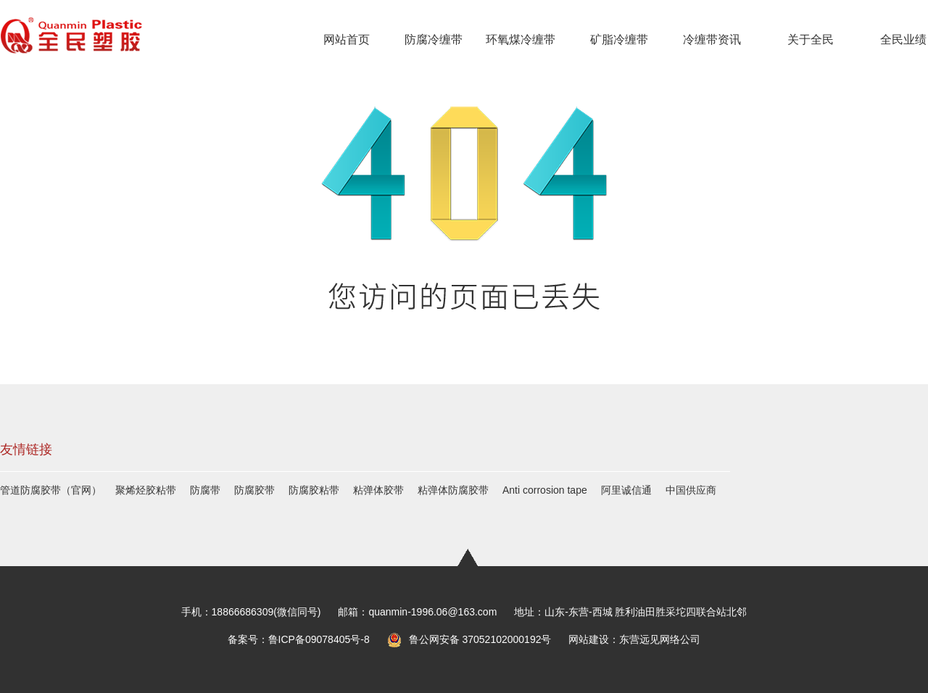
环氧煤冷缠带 (520, 39)
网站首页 (346, 39)
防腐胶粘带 (314, 490)
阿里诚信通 (626, 490)
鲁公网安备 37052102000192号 (469, 640)
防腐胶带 (254, 490)
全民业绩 (903, 39)
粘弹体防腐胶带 (453, 490)
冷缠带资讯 (712, 39)
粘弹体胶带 (378, 490)
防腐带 (205, 490)
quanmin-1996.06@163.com (432, 612)
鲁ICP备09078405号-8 (319, 639)
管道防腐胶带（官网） (51, 490)
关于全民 (810, 39)
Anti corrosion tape (544, 490)
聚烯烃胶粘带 (145, 490)
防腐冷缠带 (434, 39)
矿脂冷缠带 (619, 39)
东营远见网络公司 (659, 639)
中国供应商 (691, 490)
